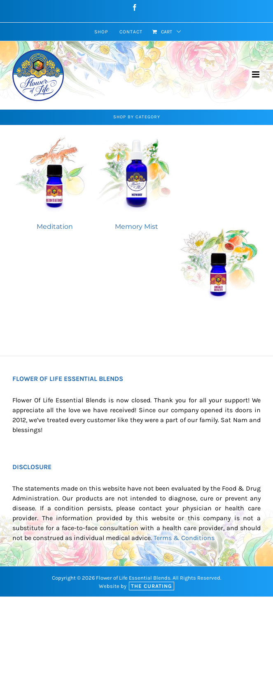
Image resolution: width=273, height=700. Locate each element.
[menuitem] (101, 32)
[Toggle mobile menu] (256, 74)
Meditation (55, 226)
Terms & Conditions (184, 538)
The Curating (151, 586)
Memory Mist (136, 226)
